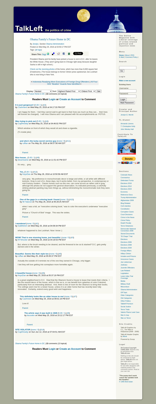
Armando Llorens (127, 123)
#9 (38, 157)
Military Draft (125, 284)
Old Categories (126, 298)
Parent (25, 152)
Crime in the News (127, 217)
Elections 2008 (126, 245)
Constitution (125, 209)
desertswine (23, 160)
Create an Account (70, 99)
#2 (44, 105)
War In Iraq (125, 315)
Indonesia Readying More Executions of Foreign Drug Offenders (61, 82)
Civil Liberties (126, 206)
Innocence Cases (127, 259)
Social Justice (126, 306)
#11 (68, 141)
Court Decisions (127, 214)
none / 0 (61, 141)
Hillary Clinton (126, 253)
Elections (124, 239)
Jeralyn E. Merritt (127, 115)
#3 (72, 237)
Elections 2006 (126, 242)
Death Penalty (126, 223)
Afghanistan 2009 (127, 200)
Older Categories (127, 295)
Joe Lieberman (126, 262)
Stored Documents (128, 234)
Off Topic (124, 292)
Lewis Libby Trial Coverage (127, 277)
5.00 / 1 (38, 105)
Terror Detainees (127, 226)
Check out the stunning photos (42, 69)
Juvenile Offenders (128, 268)
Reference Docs (127, 195)
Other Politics (126, 301)
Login (52, 99)
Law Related (125, 270)
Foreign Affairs (126, 251)
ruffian (25, 143)
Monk (125, 336)
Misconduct (125, 287)
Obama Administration (55, 44)
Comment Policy (131, 57)
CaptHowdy (23, 123)
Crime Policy (125, 220)
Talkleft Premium (127, 304)
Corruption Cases (127, 212)
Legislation (125, 273)
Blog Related (125, 203)
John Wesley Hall (127, 129)
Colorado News (126, 175)
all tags (38, 50)
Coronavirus (125, 177)
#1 (37, 223)
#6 (43, 273)
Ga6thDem (22, 226)
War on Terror (126, 318)
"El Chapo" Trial (126, 236)
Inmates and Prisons (128, 256)
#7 (75, 296)
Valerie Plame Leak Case (130, 312)
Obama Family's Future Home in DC (30, 94)
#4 (47, 121)
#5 (60, 254)
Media (123, 281)
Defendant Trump (127, 180)
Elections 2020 (126, 248)
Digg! (44, 54)
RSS (132, 55)
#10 (71, 199)
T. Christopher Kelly (128, 126)
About (127, 55)
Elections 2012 (126, 186)
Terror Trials (125, 309)
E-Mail (121, 57)
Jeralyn (36, 44)
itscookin (31, 315)
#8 (68, 313)
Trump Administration (128, 197)
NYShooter (23, 240)
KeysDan (26, 174)
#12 (35, 172)
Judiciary (124, 265)
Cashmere (22, 107)
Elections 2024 (126, 189)
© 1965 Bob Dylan (126, 382)
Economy (124, 192)
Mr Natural (27, 202)
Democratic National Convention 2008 (128, 230)
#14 (42, 329)
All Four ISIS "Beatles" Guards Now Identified (72, 83)
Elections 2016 (126, 183)
